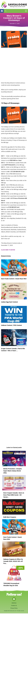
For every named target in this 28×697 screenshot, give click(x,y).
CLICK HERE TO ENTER (8, 250)
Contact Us (14, 605)
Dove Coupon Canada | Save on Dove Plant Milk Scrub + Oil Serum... (13, 495)
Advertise (14, 603)
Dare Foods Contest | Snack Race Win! (14, 279)
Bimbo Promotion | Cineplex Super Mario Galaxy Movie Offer (12, 471)
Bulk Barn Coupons (9, 517)
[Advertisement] (14, 66)
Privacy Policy (14, 608)
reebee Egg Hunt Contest (9, 302)
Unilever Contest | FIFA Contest (11, 325)
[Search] (5, 11)
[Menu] (26, 11)
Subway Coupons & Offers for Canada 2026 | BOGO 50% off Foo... (13, 561)
